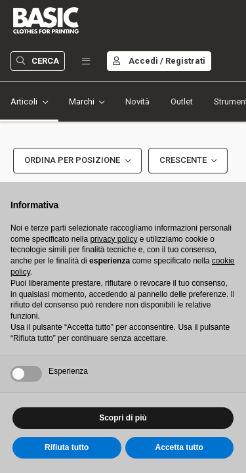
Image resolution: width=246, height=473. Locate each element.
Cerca (37, 61)
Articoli (23, 101)
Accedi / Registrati (159, 61)
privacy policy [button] (113, 239)
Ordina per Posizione (72, 160)
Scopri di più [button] (123, 417)
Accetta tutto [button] (179, 447)
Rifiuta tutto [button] (67, 447)
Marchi (81, 101)
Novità (137, 101)
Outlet (182, 101)
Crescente (183, 160)
